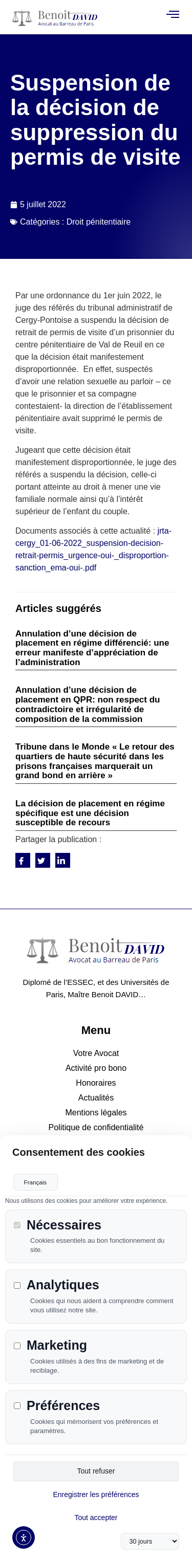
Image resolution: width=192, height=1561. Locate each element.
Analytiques (56, 1284)
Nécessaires (57, 1223)
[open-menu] (172, 15)
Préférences (57, 1405)
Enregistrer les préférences (96, 1493)
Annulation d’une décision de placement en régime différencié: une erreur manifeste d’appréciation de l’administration (92, 648)
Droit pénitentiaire (99, 221)
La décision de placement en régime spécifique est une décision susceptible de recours (90, 813)
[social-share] (22, 860)
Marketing (50, 1344)
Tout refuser (96, 1470)
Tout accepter (95, 1516)
